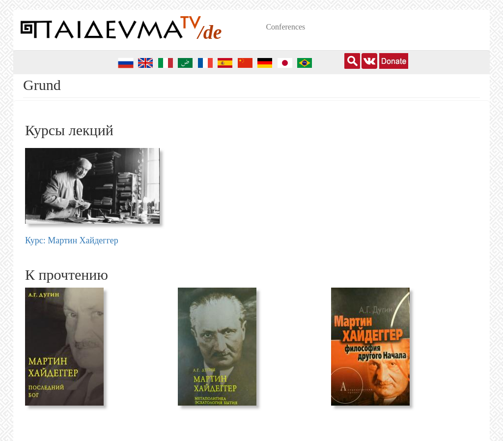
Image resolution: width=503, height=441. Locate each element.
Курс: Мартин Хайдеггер (71, 240)
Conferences (285, 27)
